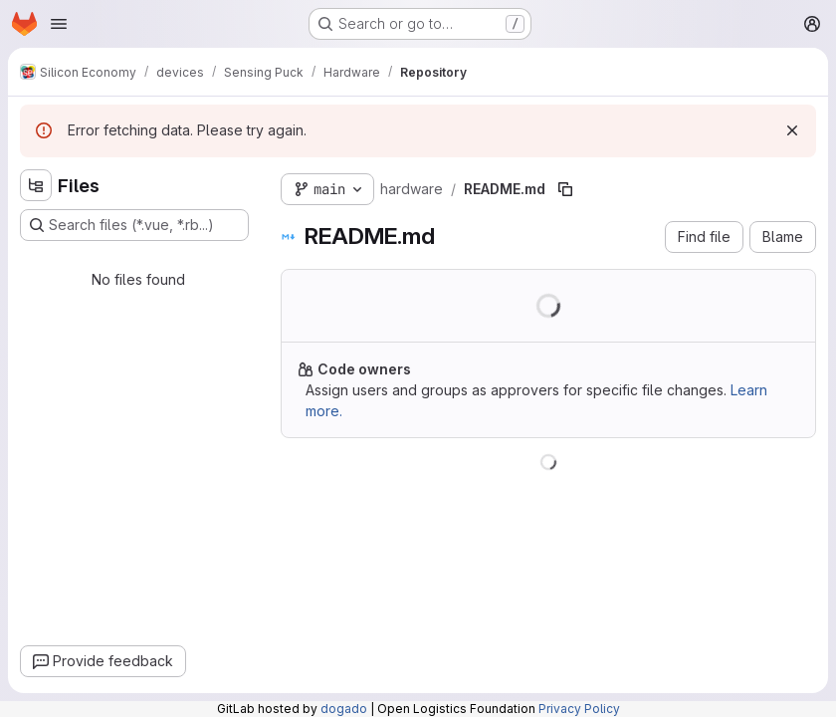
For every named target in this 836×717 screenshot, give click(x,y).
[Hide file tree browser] (36, 185)
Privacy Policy (579, 708)
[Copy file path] (565, 189)
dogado (343, 708)
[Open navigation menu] (59, 24)
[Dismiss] (792, 130)
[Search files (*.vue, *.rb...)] (134, 225)
